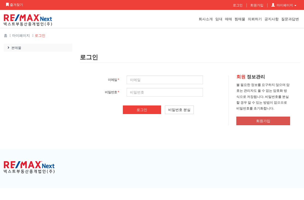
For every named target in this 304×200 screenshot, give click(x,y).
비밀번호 (112, 92)
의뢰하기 (255, 18)
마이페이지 (284, 5)
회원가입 (256, 5)
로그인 (238, 5)
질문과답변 (290, 18)
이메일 (113, 79)
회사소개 (206, 18)
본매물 (13, 47)
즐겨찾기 (14, 4)
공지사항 (271, 18)
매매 (228, 18)
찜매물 (240, 18)
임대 (218, 18)
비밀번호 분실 (179, 109)
